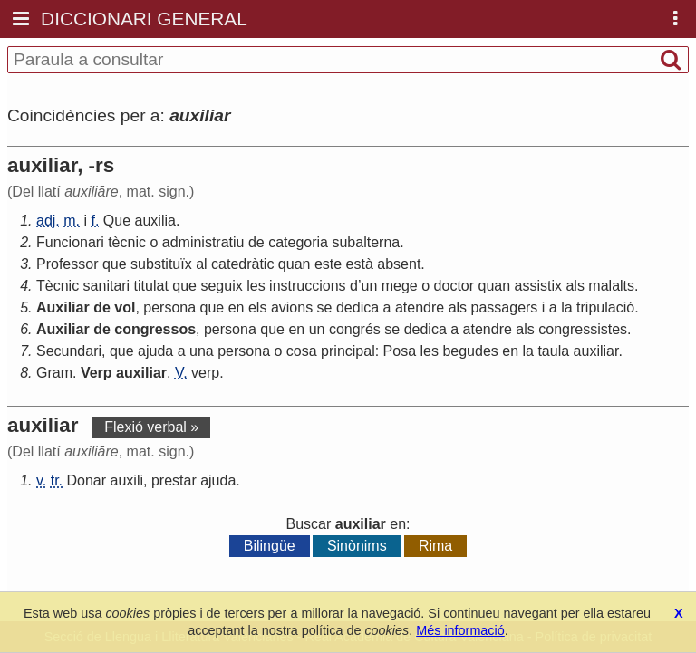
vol (124, 307)
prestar (174, 480)
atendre (419, 307)
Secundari (69, 351)
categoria (298, 242)
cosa (301, 351)
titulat (151, 285)
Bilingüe (269, 545)
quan (294, 264)
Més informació (460, 630)
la (566, 307)
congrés (355, 329)
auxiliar (596, 351)
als (575, 285)
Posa (399, 351)
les (255, 285)
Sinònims (357, 545)
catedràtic (242, 264)
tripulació (605, 307)
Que (116, 220)
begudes (470, 351)
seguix (221, 285)
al (201, 264)
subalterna (366, 242)
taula (553, 351)
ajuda (155, 351)
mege (400, 285)
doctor (454, 285)
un (369, 285)
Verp (96, 372)
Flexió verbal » (151, 427)
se (325, 307)
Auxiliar (63, 307)
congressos (155, 329)
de (256, 242)
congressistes (582, 329)
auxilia (155, 220)
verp (205, 372)
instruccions (307, 285)
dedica (357, 307)
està (359, 264)
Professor (67, 264)
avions (292, 307)
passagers (504, 307)
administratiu (203, 242)
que (114, 264)
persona (169, 307)
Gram (54, 372)
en (236, 307)
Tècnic (57, 285)
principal (348, 351)
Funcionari (70, 242)
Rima (435, 545)
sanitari (106, 285)
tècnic (127, 242)
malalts (611, 285)
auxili (127, 480)
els (257, 307)
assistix (538, 285)
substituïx (161, 264)
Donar (87, 480)
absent (398, 264)
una (201, 351)
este (328, 264)
